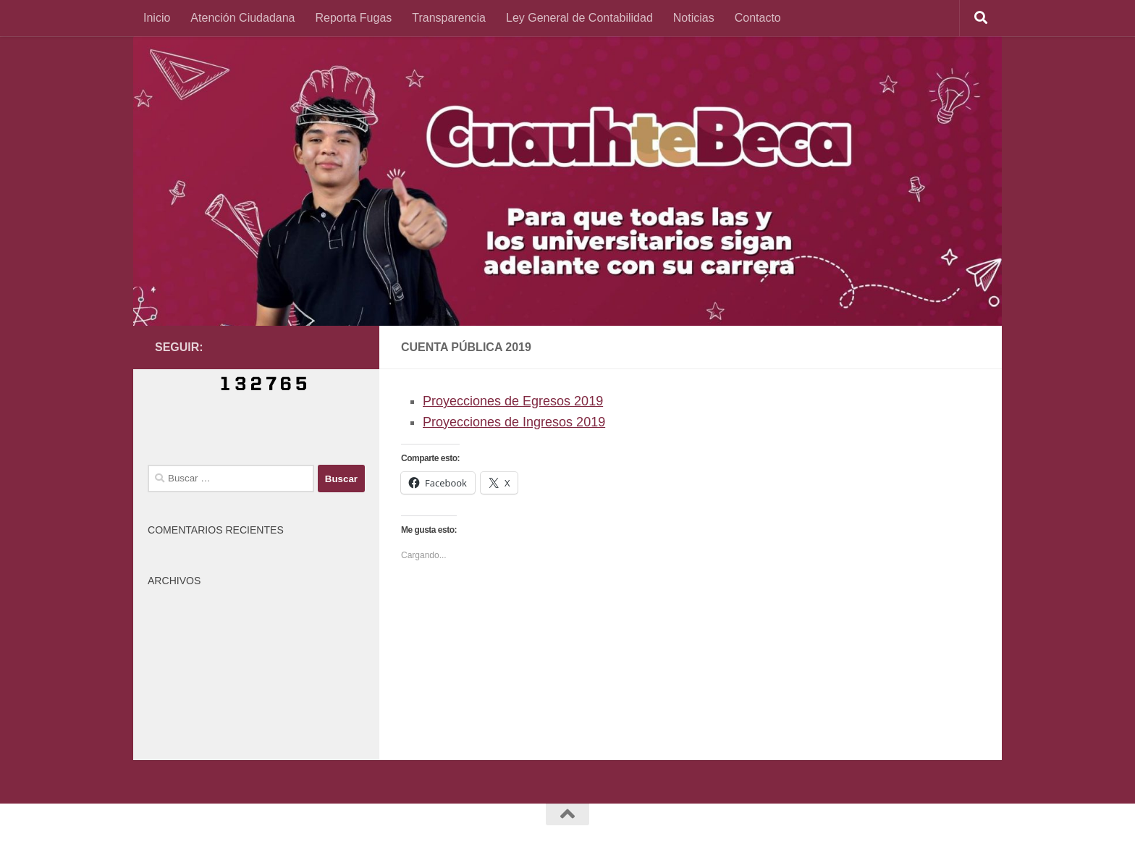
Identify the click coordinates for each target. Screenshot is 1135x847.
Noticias (693, 18)
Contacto (758, 18)
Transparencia (449, 18)
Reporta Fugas (353, 18)
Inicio (156, 18)
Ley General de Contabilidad (579, 18)
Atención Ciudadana (242, 18)
